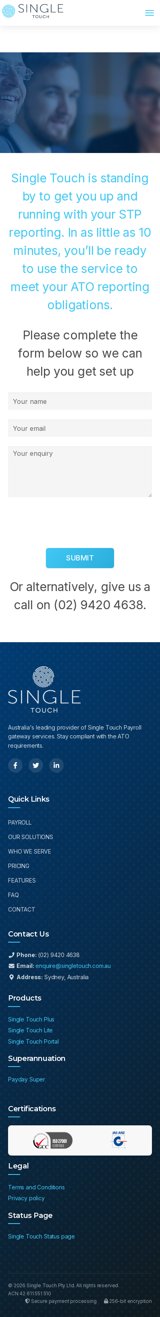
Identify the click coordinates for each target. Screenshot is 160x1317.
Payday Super (26, 1079)
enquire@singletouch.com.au (73, 965)
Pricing (18, 865)
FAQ (13, 894)
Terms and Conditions (36, 1187)
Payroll (19, 822)
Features (22, 880)
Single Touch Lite (30, 1030)
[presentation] (69, 522)
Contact (21, 909)
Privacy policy (26, 1198)
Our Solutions (30, 836)
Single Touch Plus (31, 1019)
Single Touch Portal (33, 1041)
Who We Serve (29, 851)
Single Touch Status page (41, 1236)
